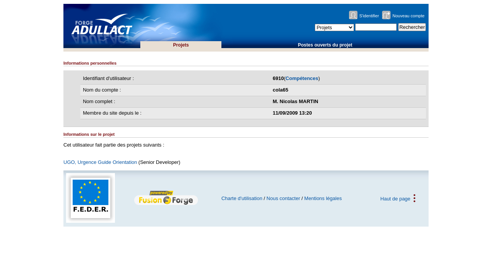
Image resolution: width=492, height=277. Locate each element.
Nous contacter (283, 198)
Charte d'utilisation (242, 198)
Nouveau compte (408, 15)
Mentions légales (323, 198)
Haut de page (396, 198)
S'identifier (369, 15)
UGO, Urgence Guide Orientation (100, 162)
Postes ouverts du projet (325, 45)
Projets (181, 45)
